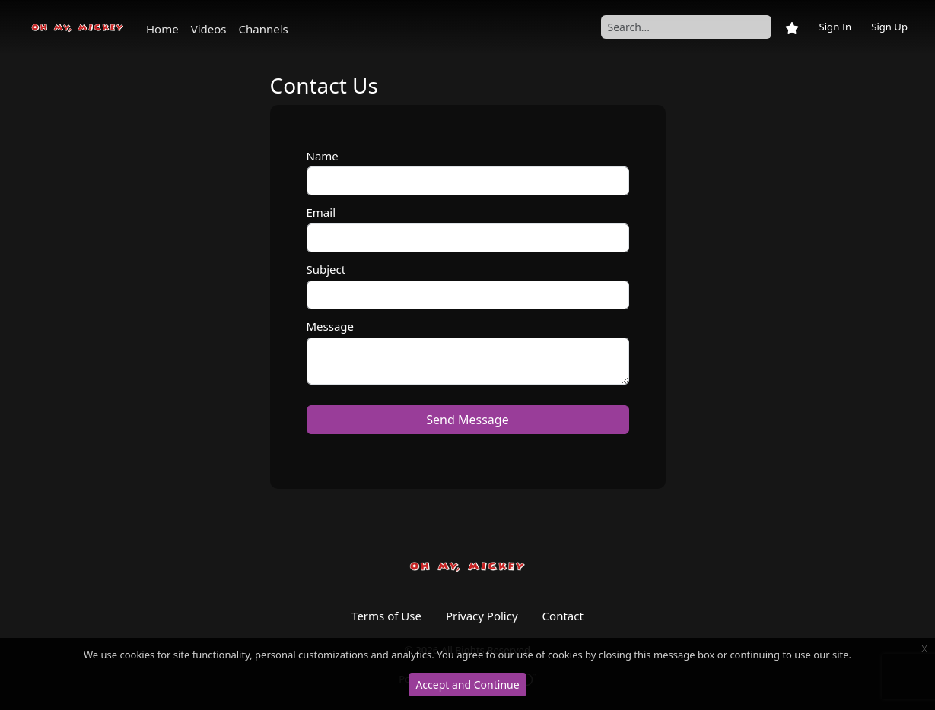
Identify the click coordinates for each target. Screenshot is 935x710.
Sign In (835, 26)
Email (321, 212)
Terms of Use (386, 615)
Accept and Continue (467, 684)
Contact (563, 615)
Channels (263, 28)
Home (162, 28)
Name (323, 155)
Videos (209, 28)
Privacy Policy (482, 615)
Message (331, 326)
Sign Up (889, 26)
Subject (326, 269)
